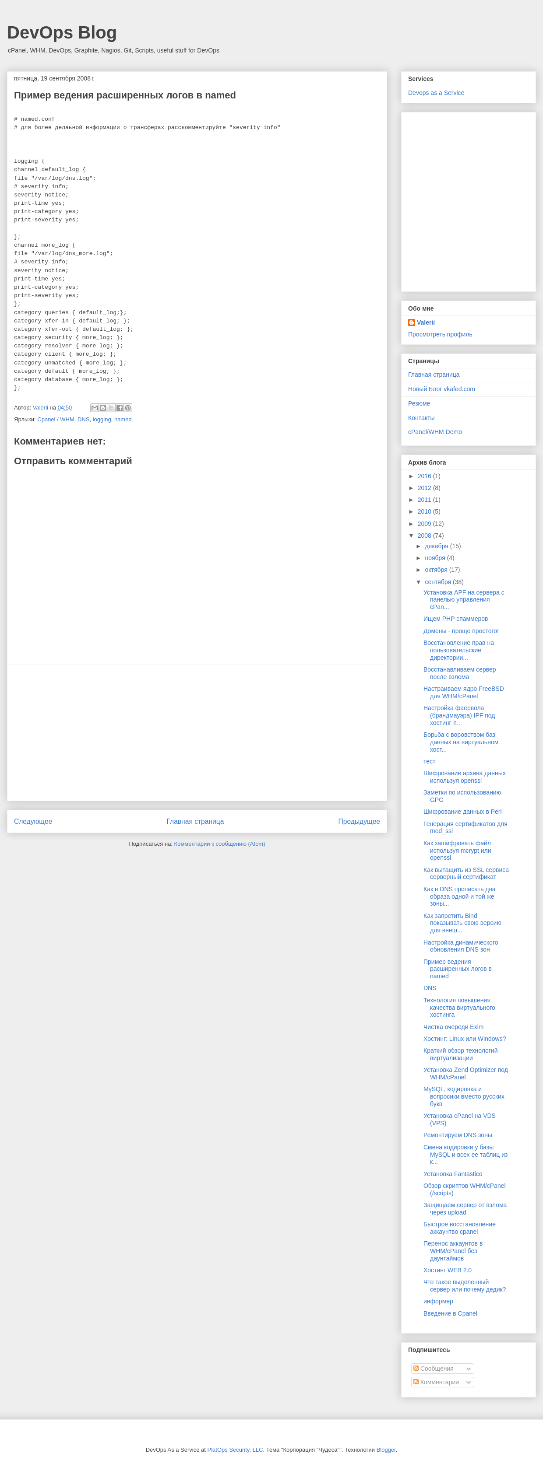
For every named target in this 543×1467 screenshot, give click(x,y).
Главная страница (195, 821)
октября (437, 569)
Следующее (33, 821)
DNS (83, 419)
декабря (437, 546)
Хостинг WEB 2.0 (447, 1270)
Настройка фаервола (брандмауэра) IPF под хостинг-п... (459, 715)
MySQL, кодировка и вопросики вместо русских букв (463, 1096)
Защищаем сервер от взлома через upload (465, 1208)
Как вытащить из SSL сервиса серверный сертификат (466, 873)
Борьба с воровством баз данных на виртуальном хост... (460, 742)
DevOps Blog (62, 32)
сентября (439, 581)
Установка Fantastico (453, 1173)
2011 (425, 499)
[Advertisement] (197, 733)
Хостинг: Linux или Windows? (464, 1038)
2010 (425, 511)
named (123, 419)
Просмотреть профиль (440, 334)
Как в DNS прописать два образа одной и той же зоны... (459, 896)
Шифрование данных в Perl (462, 811)
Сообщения (433, 1368)
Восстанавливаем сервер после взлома (459, 673)
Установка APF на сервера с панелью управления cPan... (463, 600)
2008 (425, 535)
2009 (425, 523)
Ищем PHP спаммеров (455, 618)
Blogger (386, 1449)
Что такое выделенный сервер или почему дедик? (464, 1285)
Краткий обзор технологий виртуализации (460, 1054)
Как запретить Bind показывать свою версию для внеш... (462, 923)
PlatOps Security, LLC (235, 1449)
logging (102, 419)
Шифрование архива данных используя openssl (464, 777)
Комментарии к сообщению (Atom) (219, 843)
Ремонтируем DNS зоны (457, 1134)
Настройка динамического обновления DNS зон (460, 946)
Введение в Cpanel (450, 1313)
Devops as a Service (436, 92)
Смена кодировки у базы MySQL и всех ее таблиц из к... (465, 1155)
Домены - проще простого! (461, 630)
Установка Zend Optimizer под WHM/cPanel (465, 1073)
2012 (425, 487)
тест (429, 761)
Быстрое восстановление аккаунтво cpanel (459, 1228)
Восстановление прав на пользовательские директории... (458, 650)
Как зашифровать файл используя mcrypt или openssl (457, 850)
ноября (436, 557)
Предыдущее (359, 821)
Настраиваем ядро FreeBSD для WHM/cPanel (463, 692)
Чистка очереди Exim (453, 1026)
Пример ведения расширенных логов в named (457, 969)
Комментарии (436, 1382)
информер (438, 1301)
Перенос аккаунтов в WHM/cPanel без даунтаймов (453, 1251)
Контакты (421, 417)
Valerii (426, 322)
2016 (425, 476)
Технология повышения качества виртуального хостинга (459, 1008)
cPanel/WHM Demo (435, 431)
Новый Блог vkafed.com (441, 388)
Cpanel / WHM (55, 419)
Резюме (419, 403)
